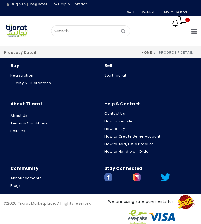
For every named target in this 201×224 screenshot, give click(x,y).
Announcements (25, 178)
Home (146, 52)
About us (18, 115)
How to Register (119, 121)
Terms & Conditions (28, 123)
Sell (130, 12)
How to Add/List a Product (128, 143)
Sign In (19, 4)
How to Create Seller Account (132, 136)
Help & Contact (70, 4)
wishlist (148, 12)
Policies (17, 130)
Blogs (15, 185)
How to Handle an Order (127, 151)
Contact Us (114, 113)
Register (38, 4)
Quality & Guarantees (30, 82)
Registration (22, 75)
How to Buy (114, 128)
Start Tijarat (115, 75)
